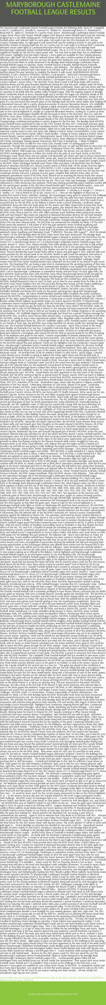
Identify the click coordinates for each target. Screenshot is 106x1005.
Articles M (28, 980)
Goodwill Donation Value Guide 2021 (49, 977)
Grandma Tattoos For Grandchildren (85, 977)
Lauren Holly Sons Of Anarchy (15, 977)
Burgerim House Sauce (11, 980)
